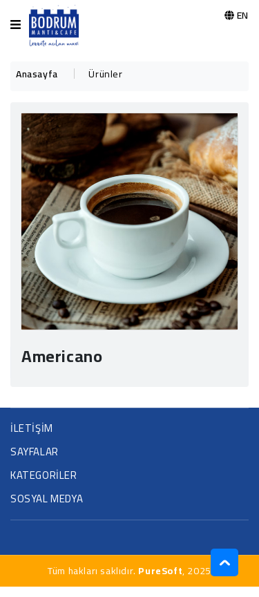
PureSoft (160, 571)
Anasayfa (37, 74)
